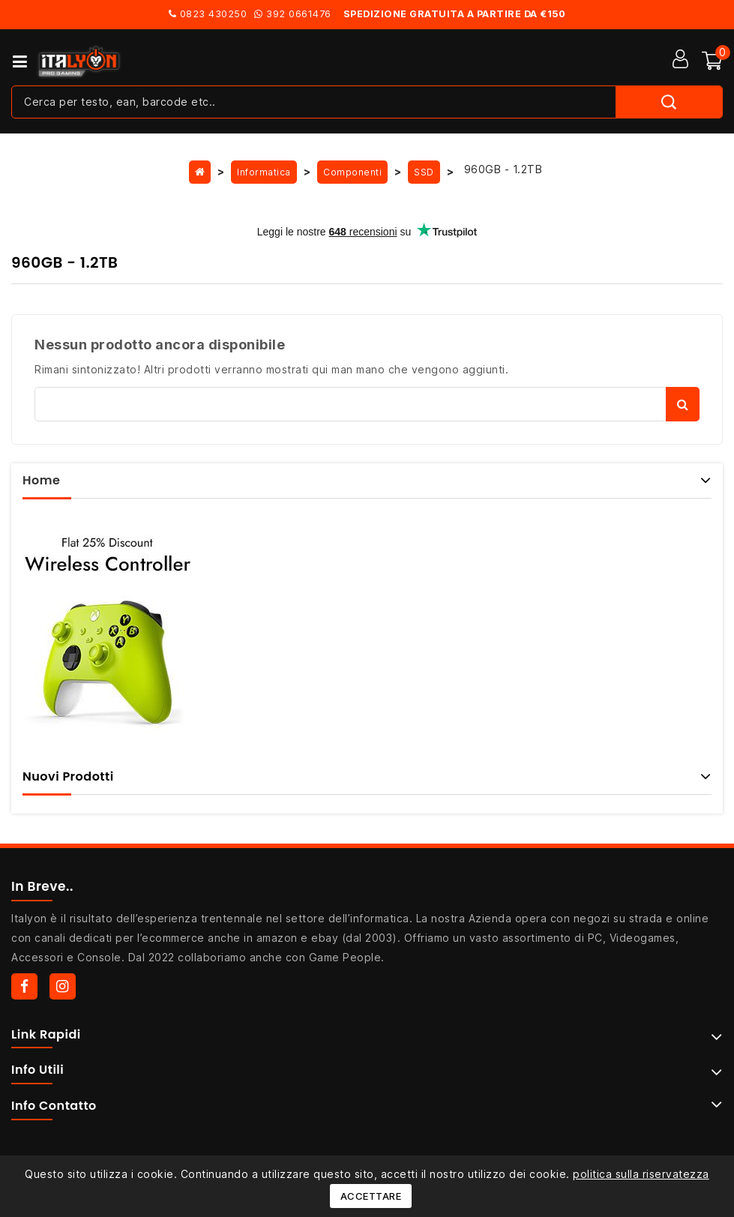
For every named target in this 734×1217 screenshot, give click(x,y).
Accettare (371, 1196)
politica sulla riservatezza (641, 1174)
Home (41, 480)
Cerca (683, 404)
